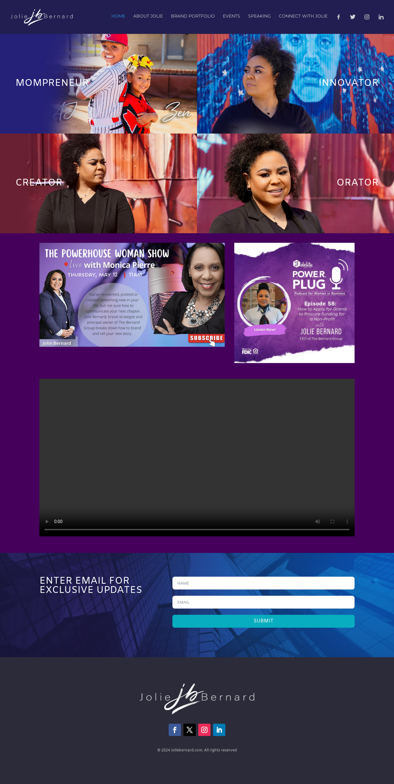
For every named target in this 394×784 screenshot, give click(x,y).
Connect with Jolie (303, 16)
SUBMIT (263, 621)
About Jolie (148, 16)
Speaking (259, 16)
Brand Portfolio (193, 16)
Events (231, 16)
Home (118, 16)
